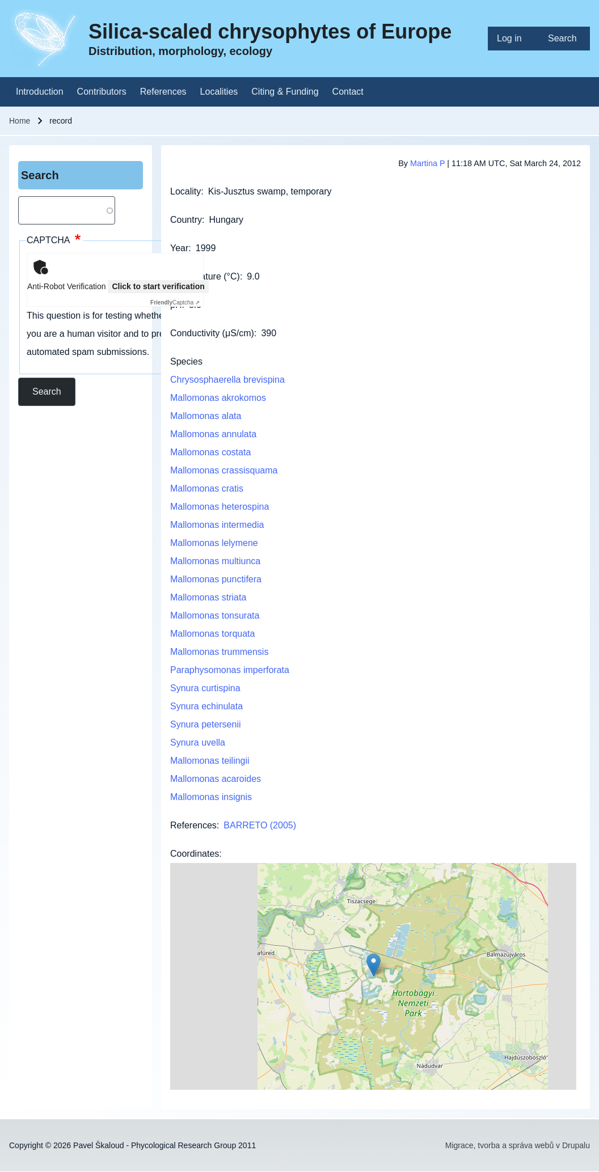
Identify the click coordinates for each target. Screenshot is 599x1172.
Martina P (427, 163)
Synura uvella (197, 742)
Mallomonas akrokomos (218, 398)
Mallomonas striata (208, 597)
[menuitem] (513, 38)
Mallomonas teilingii (210, 760)
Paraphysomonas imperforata (229, 670)
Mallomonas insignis (211, 797)
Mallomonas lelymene (214, 543)
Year (179, 248)
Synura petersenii (205, 724)
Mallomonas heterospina (219, 506)
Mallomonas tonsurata (214, 615)
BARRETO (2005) (259, 825)
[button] (373, 964)
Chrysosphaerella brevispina (227, 379)
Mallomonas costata (210, 452)
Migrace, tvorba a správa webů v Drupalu (517, 1145)
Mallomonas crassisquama (223, 470)
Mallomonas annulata (213, 434)
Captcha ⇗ (175, 302)
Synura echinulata (206, 706)
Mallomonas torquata (212, 633)
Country (186, 220)
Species (186, 361)
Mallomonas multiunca (215, 561)
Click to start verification (158, 286)
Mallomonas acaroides (215, 779)
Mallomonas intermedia (217, 525)
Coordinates (194, 853)
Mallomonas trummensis (219, 652)
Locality (185, 191)
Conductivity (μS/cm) (212, 333)
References (193, 825)
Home (19, 120)
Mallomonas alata (205, 416)
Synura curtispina (205, 688)
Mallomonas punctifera (215, 579)
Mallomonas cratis (206, 488)
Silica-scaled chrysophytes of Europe (270, 31)
